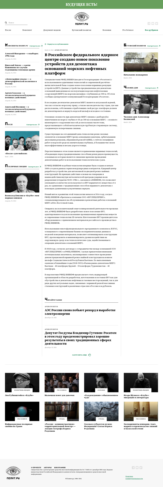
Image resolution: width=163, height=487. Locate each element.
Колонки (107, 30)
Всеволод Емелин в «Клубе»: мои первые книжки (22, 196)
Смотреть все (34, 46)
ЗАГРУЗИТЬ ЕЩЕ (79, 355)
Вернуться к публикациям (57, 44)
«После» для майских (16, 153)
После (8, 30)
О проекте (36, 467)
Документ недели (52, 30)
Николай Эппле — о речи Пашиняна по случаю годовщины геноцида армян (20, 67)
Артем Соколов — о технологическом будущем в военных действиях (20, 95)
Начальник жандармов (136, 75)
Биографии (60, 467)
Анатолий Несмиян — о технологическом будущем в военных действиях (20, 109)
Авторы (48, 467)
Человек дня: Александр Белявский (136, 118)
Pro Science (128, 30)
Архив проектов (61, 50)
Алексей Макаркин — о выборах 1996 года (21, 54)
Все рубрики (151, 30)
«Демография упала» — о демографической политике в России (21, 81)
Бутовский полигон (81, 30)
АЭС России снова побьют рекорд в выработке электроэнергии (80, 312)
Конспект (27, 30)
